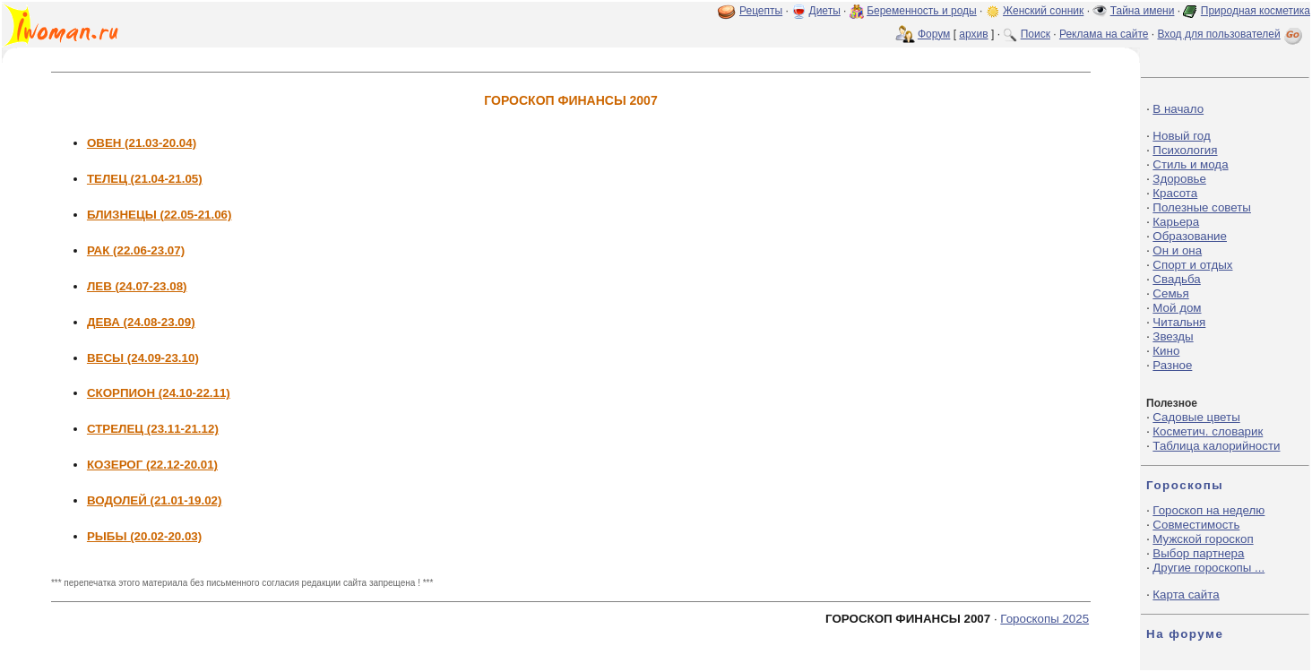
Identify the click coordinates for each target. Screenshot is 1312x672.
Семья (1170, 293)
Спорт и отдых (1192, 264)
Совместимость (1195, 524)
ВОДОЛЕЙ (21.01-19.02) (154, 500)
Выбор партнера (1198, 553)
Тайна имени (1142, 10)
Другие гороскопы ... (1208, 567)
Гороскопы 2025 (1044, 618)
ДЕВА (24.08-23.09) (141, 322)
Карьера (1175, 221)
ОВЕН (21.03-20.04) (141, 143)
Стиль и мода (1190, 164)
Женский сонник (1043, 10)
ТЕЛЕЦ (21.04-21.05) (145, 178)
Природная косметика (1255, 10)
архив (973, 34)
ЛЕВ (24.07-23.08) (137, 286)
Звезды (1172, 336)
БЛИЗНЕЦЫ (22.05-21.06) (159, 214)
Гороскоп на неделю (1208, 510)
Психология (1184, 150)
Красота (1174, 193)
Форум (934, 34)
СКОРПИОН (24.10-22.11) (158, 393)
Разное (1172, 365)
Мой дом (1176, 307)
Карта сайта (1185, 594)
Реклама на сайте (1104, 34)
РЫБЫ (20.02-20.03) (144, 536)
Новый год (1181, 135)
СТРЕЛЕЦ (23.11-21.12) (153, 428)
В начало (1178, 109)
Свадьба (1176, 279)
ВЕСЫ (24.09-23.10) (143, 358)
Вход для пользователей (1231, 34)
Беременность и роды (922, 10)
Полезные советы (1201, 207)
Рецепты (760, 10)
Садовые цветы (1195, 417)
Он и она (1177, 250)
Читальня (1178, 322)
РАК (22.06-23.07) (136, 250)
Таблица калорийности (1216, 445)
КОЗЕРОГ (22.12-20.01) (152, 464)
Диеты (825, 10)
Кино (1165, 351)
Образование (1189, 236)
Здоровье (1179, 178)
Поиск (1035, 34)
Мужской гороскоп (1202, 539)
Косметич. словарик (1207, 431)
